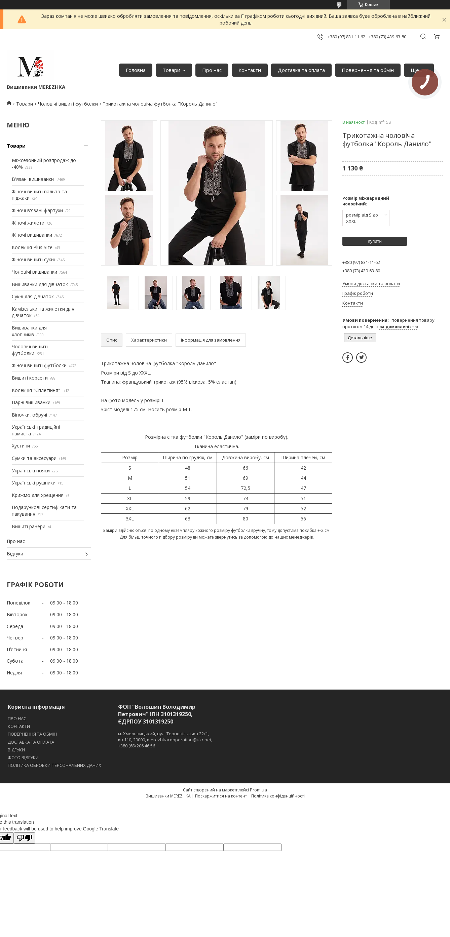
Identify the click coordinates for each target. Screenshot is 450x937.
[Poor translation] (24, 838)
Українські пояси (31, 470)
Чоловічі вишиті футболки (68, 104)
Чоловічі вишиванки (34, 272)
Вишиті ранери (28, 526)
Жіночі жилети (28, 223)
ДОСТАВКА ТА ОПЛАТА (31, 742)
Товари (171, 70)
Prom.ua (258, 790)
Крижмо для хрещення (38, 495)
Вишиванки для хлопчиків (29, 331)
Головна (136, 70)
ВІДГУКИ (16, 750)
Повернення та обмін (368, 70)
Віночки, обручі (29, 415)
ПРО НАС (17, 718)
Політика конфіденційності (278, 796)
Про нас (212, 70)
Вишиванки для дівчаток (40, 284)
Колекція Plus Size (32, 247)
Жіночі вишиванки (32, 235)
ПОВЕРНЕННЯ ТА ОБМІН (32, 734)
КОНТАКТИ (19, 726)
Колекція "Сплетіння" (37, 390)
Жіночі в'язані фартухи (37, 210)
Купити (375, 241)
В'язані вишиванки (33, 179)
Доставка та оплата (301, 70)
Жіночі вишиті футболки (39, 365)
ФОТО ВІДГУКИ (23, 757)
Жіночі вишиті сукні (33, 259)
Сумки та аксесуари (34, 458)
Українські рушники (33, 482)
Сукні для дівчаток (33, 296)
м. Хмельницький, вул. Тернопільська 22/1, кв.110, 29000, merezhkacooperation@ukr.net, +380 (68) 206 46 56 (165, 740)
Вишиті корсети (30, 378)
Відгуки (15, 553)
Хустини (21, 445)
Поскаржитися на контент (221, 796)
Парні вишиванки (31, 402)
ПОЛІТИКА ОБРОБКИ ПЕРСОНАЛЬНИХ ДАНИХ (54, 765)
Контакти (249, 70)
